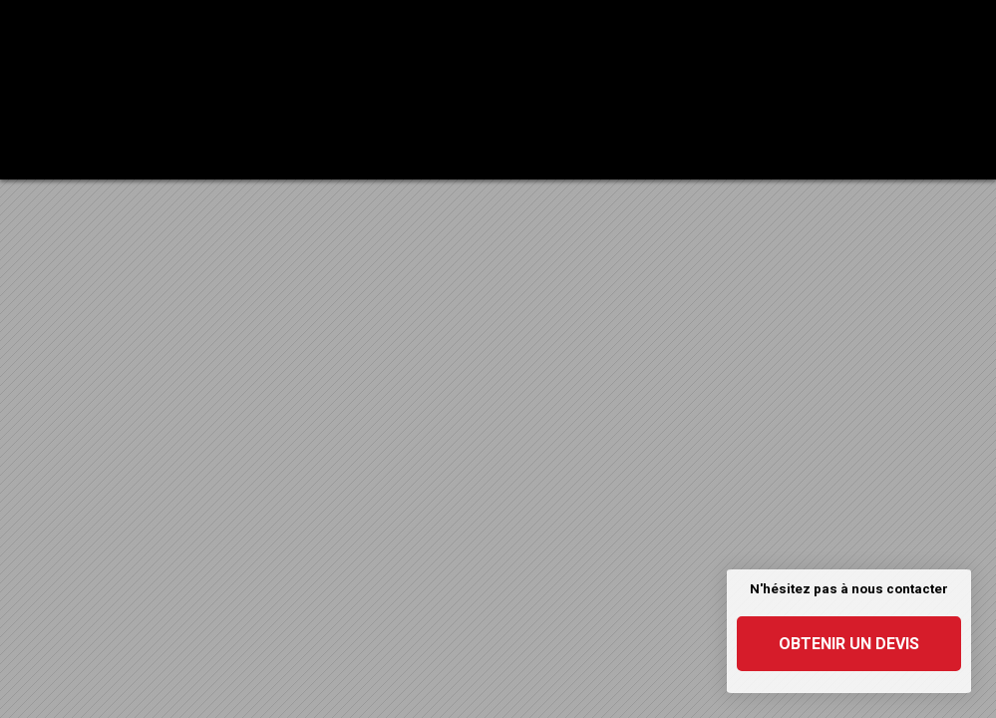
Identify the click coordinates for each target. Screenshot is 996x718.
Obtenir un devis (849, 643)
